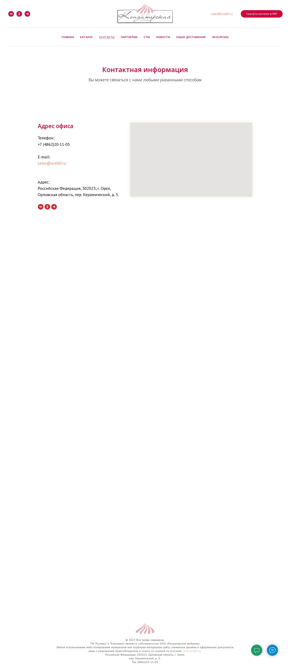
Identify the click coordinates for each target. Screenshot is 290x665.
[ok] (19, 14)
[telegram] (27, 14)
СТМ (147, 37)
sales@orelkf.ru (222, 14)
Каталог (86, 37)
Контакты (107, 37)
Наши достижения (191, 37)
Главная (68, 37)
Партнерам (129, 37)
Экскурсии (220, 37)
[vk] (11, 14)
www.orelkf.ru (192, 651)
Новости (163, 37)
